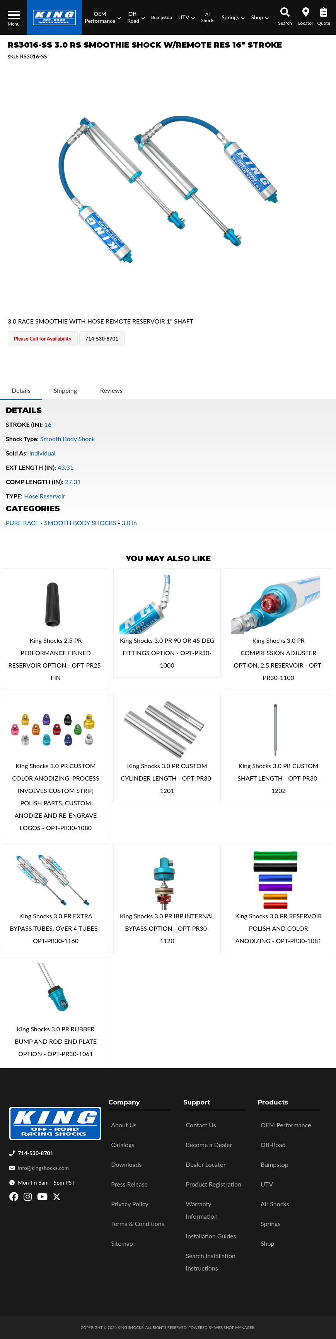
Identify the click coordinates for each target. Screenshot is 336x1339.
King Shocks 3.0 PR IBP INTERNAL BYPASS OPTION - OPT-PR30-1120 (167, 928)
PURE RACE (22, 522)
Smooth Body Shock (67, 438)
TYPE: (14, 496)
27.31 (73, 481)
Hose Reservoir (44, 496)
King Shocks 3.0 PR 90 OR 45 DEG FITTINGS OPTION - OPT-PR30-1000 (167, 653)
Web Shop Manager (234, 1327)
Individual (42, 453)
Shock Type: (22, 438)
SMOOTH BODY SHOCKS (80, 522)
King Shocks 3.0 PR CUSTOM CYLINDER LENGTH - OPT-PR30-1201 (167, 778)
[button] (103, 17)
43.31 (65, 467)
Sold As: (17, 453)
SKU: (13, 57)
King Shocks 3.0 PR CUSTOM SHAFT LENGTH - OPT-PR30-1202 (278, 778)
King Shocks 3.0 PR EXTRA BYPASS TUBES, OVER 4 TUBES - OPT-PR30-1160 (56, 928)
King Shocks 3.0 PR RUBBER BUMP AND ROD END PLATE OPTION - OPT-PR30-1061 (56, 1041)
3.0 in (129, 522)
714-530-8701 (35, 1153)
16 (48, 424)
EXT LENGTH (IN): (31, 467)
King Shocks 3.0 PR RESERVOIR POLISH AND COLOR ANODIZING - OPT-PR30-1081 (278, 928)
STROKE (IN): (24, 424)
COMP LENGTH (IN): (34, 481)
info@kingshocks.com (43, 1167)
